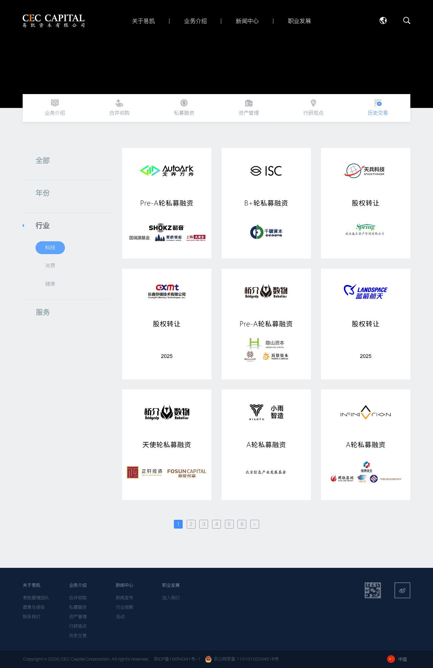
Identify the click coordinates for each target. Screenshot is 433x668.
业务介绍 (78, 585)
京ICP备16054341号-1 (177, 659)
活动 (120, 617)
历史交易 (78, 635)
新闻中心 (124, 585)
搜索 (407, 20)
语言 (383, 20)
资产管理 (78, 617)
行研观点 (78, 626)
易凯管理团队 (36, 598)
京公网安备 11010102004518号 (242, 659)
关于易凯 (31, 585)
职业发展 (171, 585)
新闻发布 (124, 598)
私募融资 (78, 607)
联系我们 (31, 617)
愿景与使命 (34, 607)
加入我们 (171, 598)
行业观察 (124, 607)
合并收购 (78, 598)
